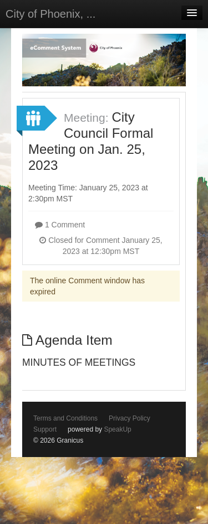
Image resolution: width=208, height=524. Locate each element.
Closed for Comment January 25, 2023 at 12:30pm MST (100, 246)
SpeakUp (117, 429)
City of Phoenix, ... (50, 14)
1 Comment (60, 224)
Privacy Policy (129, 418)
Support (45, 429)
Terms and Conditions (65, 418)
